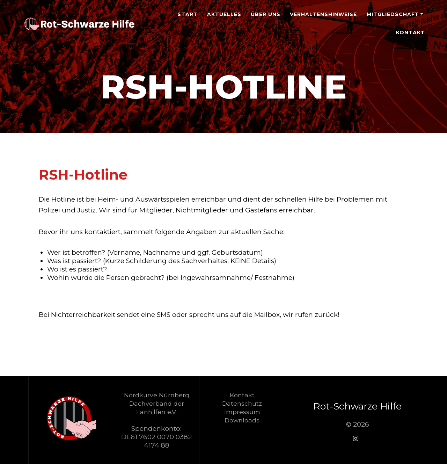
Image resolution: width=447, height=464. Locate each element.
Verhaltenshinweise (323, 14)
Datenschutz (242, 403)
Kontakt (410, 32)
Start (187, 14)
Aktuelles (224, 14)
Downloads (242, 420)
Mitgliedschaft (393, 14)
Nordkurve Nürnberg (156, 395)
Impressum (242, 411)
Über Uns (265, 14)
